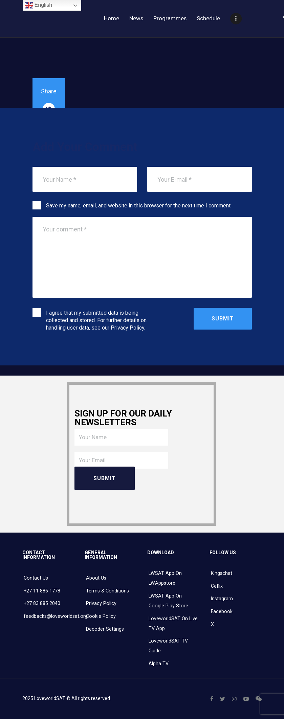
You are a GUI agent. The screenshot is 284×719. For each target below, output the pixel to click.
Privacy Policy (127, 327)
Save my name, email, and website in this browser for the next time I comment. (139, 205)
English (38, 5)
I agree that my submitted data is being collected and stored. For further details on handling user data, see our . (96, 320)
